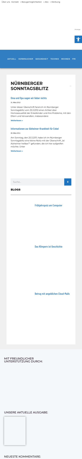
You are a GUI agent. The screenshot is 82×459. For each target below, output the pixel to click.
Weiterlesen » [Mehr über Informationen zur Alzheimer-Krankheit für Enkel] (17, 151)
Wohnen (65, 59)
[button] (78, 39)
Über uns (6, 2)
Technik (54, 59)
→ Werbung (55, 2)
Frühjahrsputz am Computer (48, 205)
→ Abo (45, 2)
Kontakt (15, 2)
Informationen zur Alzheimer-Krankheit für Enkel (35, 128)
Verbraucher (25, 59)
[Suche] (67, 182)
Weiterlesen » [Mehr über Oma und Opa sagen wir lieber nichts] (17, 120)
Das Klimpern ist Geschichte (48, 246)
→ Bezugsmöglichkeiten (31, 2)
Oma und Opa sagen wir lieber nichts (29, 98)
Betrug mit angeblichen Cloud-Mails (52, 293)
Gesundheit (41, 59)
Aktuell (11, 59)
